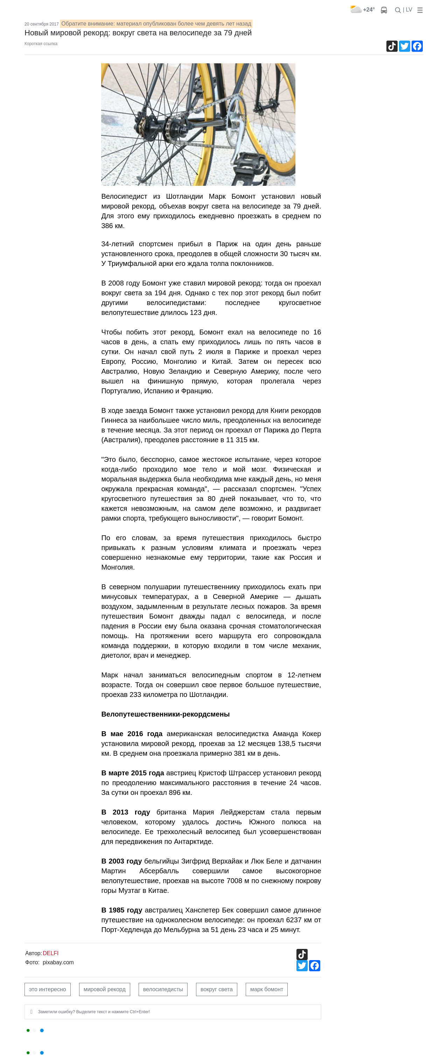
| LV (407, 10)
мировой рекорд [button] (105, 989)
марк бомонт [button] (266, 989)
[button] (419, 10)
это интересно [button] (47, 989)
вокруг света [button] (217, 989)
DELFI (50, 953)
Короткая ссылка (40, 43)
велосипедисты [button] (163, 989)
